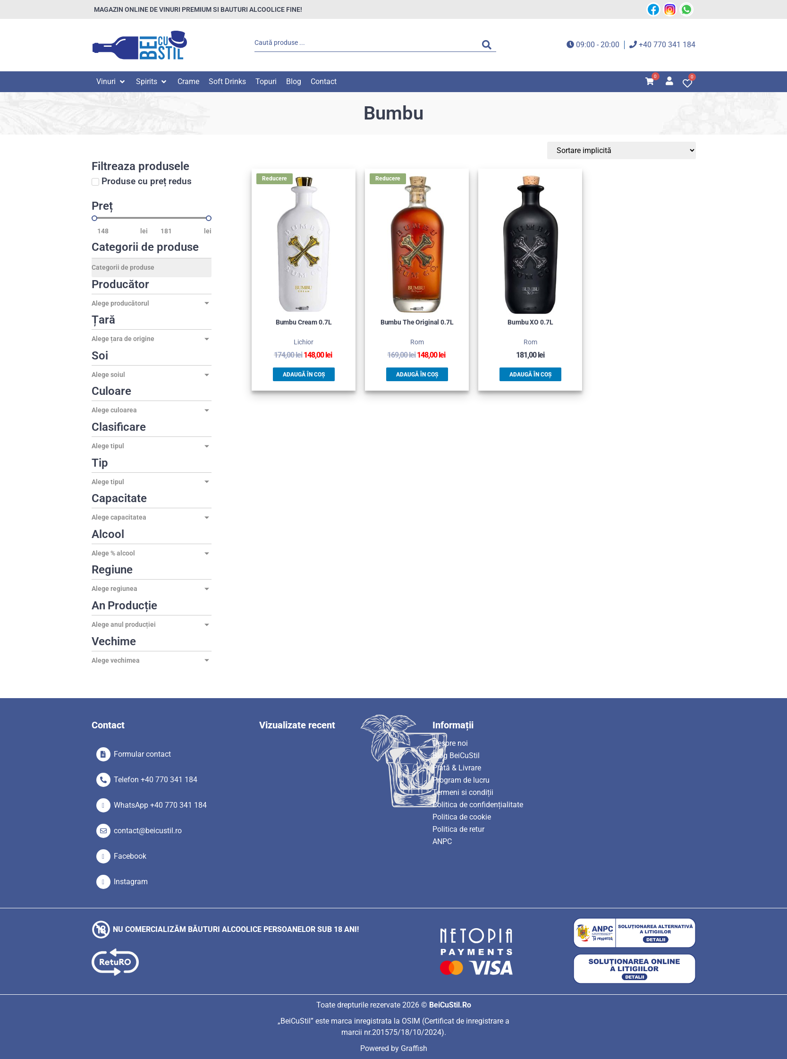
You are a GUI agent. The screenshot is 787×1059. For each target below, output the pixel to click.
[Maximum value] (179, 231)
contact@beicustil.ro (148, 830)
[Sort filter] (651, 150)
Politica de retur (458, 829)
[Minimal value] (152, 218)
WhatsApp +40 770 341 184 (160, 805)
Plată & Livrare (456, 767)
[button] (111, 82)
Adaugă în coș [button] (304, 374)
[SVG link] (140, 45)
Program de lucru (461, 780)
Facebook (130, 856)
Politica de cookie (461, 816)
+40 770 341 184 (667, 44)
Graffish (414, 1048)
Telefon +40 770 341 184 (155, 779)
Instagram (131, 881)
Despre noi (450, 743)
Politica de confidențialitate (477, 804)
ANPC (442, 841)
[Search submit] (489, 45)
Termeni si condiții (462, 792)
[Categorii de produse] (152, 267)
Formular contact (142, 754)
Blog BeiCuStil (456, 755)
